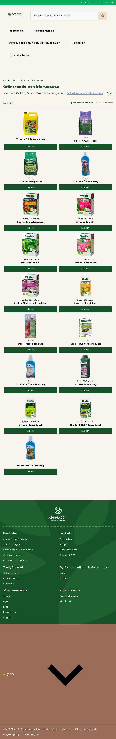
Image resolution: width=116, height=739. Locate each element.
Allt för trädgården (22, 93)
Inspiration (16, 31)
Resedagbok (66, 539)
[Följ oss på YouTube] (112, 2)
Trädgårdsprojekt (68, 550)
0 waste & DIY (67, 555)
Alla (5, 93)
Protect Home (10, 612)
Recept (63, 545)
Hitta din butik (19, 55)
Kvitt (5, 607)
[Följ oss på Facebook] (106, 2)
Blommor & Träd (11, 578)
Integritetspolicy (11, 735)
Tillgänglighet (31, 735)
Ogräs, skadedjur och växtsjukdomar (34, 43)
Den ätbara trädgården (50, 93)
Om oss (66, 729)
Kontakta (87, 2)
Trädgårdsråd (44, 31)
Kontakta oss (69, 596)
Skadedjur (65, 578)
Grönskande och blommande (31, 80)
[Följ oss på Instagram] (101, 2)
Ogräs (63, 573)
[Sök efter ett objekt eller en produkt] (64, 16)
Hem (5, 80)
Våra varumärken (15, 591)
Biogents (7, 618)
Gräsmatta (8, 584)
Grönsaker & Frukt (12, 573)
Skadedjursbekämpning (15, 539)
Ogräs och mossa (12, 555)
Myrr (5, 602)
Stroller (7, 596)
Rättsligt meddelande (86, 729)
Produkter (78, 43)
